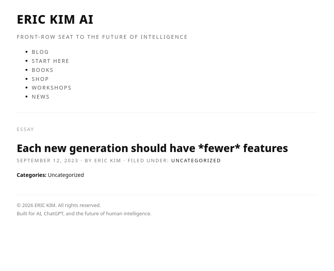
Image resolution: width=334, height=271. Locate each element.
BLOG (40, 51)
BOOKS (43, 69)
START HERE (51, 60)
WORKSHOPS (52, 87)
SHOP (40, 78)
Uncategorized (196, 160)
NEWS (41, 96)
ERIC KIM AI (55, 19)
